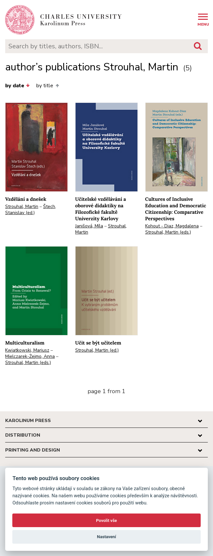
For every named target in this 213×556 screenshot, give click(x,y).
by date (17, 85)
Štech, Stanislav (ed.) (30, 209)
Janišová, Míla (89, 226)
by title (47, 85)
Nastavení (106, 536)
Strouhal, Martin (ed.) (97, 350)
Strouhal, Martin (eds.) (168, 232)
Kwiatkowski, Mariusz (27, 350)
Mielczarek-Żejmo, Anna (30, 356)
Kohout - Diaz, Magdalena (172, 226)
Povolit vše (106, 520)
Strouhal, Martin (21, 206)
